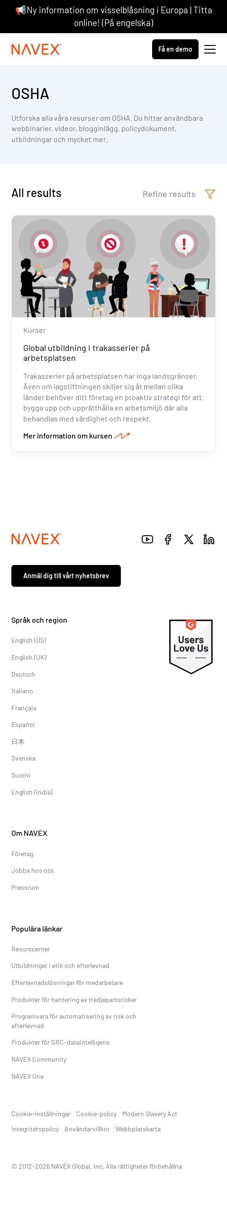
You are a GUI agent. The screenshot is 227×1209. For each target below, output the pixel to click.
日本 (18, 741)
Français (23, 708)
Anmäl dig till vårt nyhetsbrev (66, 576)
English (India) (32, 792)
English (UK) (28, 657)
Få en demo (175, 49)
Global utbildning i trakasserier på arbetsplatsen (86, 352)
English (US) (28, 640)
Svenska (23, 758)
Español (23, 724)
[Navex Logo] (36, 49)
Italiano (22, 691)
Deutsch (23, 674)
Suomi (20, 775)
